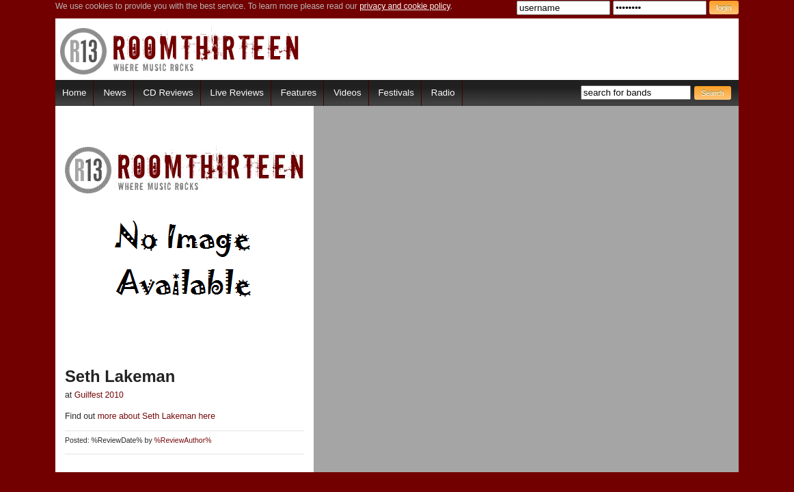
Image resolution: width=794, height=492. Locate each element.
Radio (443, 92)
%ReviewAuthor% (183, 440)
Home (74, 92)
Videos (347, 92)
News (114, 92)
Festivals (395, 92)
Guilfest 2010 (99, 395)
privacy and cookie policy (404, 6)
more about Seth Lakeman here (155, 416)
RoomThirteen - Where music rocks (180, 51)
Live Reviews (237, 92)
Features (298, 92)
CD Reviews (168, 92)
